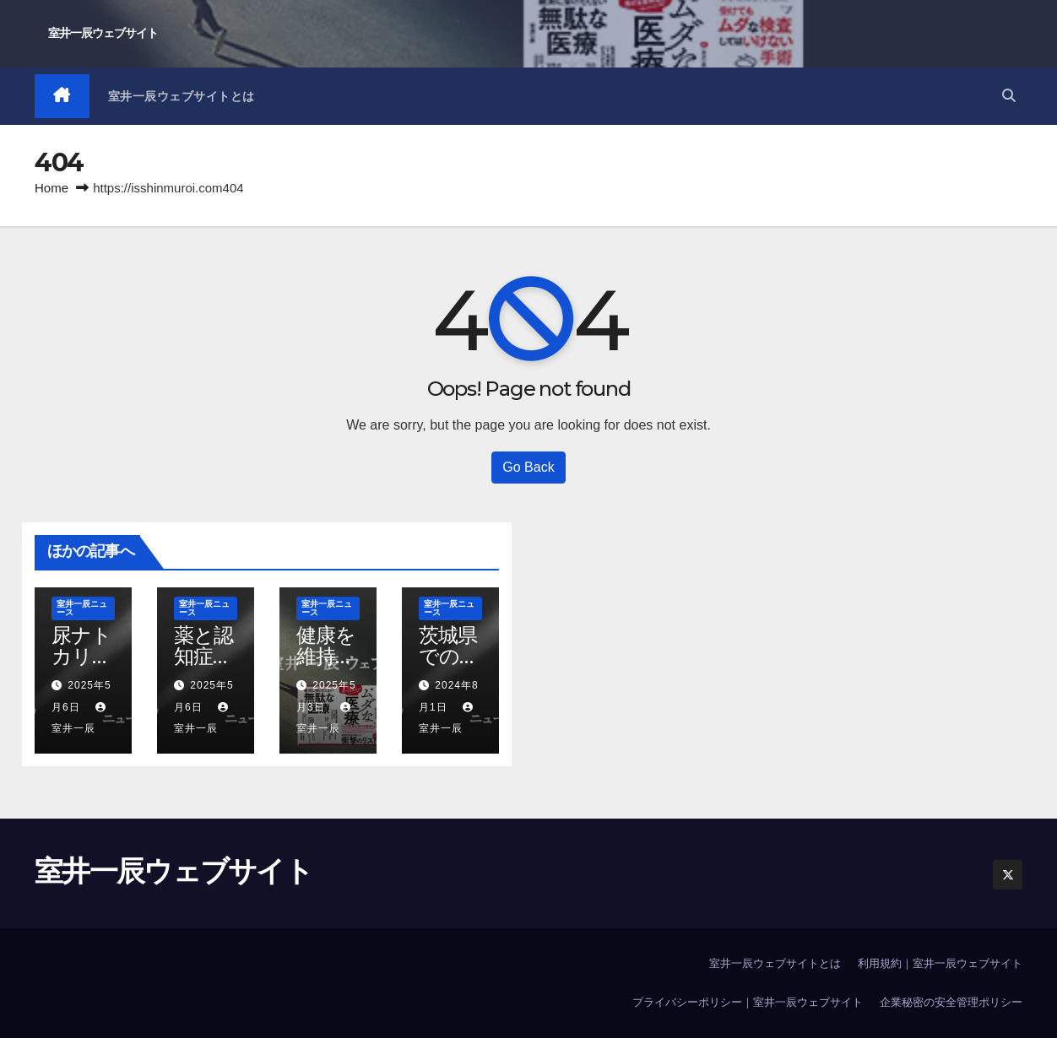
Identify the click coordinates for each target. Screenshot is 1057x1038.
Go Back (528, 467)
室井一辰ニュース (82, 608)
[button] (1009, 96)
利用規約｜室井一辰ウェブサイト (940, 963)
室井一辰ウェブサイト (103, 33)
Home (51, 188)
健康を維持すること (326, 656)
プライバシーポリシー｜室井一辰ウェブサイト (747, 1002)
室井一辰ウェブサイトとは (181, 96)
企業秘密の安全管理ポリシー (951, 1002)
